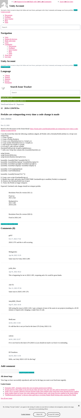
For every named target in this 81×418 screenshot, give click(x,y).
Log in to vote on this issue (9, 224)
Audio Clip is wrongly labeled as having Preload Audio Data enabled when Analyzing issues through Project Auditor (42, 392)
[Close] (79, 406)
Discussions (8, 15)
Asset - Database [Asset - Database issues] (6, 118)
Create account (5, 12)
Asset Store (63, 1)
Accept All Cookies (53, 414)
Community (47, 1)
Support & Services (23, 1)
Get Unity (70, 1)
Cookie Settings (25, 414)
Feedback (8, 17)
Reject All (39, 414)
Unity (15, 1)
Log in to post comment (28, 373)
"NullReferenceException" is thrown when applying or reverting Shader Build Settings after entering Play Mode (40, 395)
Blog (6, 20)
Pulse (6, 22)
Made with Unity (34, 1)
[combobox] (40, 27)
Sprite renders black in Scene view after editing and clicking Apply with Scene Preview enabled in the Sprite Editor (41, 394)
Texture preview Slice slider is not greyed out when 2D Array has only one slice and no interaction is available (40, 390)
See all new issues (6, 399)
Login (75, 10)
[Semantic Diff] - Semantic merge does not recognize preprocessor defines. (28, 388)
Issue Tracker (9, 19)
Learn (42, 1)
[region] (40, 410)
